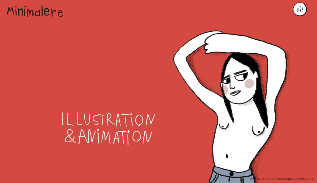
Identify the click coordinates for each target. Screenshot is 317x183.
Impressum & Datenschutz (294, 178)
